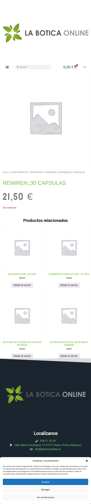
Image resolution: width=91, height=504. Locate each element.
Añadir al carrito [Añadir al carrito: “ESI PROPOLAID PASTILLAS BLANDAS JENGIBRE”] (69, 356)
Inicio (6, 172)
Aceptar (46, 482)
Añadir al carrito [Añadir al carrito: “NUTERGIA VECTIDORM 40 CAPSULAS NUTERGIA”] (22, 356)
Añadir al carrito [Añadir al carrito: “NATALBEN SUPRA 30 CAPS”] (22, 285)
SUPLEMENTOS (19, 172)
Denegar (45, 489)
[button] (86, 460)
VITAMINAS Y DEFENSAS (43, 172)
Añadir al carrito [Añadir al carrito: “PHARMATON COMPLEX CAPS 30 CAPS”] (69, 285)
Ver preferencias (45, 497)
